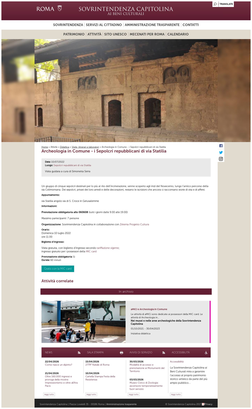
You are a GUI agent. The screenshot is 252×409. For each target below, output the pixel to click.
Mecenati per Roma (147, 34)
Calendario (178, 34)
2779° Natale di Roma (97, 364)
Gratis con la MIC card (58, 268)
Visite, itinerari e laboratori (85, 147)
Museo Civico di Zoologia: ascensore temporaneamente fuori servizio (146, 386)
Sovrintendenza (68, 25)
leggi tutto (49, 394)
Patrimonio (74, 34)
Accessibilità (176, 361)
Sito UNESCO (115, 34)
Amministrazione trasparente (152, 25)
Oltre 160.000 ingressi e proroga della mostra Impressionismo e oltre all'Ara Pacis (61, 381)
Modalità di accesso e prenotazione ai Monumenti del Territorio (147, 368)
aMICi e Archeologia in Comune (149, 309)
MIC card (91, 251)
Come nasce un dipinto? (58, 364)
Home (45, 147)
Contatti (191, 25)
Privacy (208, 404)
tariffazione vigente (108, 248)
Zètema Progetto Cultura (134, 224)
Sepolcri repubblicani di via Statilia (72, 165)
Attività (94, 34)
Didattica (64, 147)
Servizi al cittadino (104, 25)
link (208, 339)
